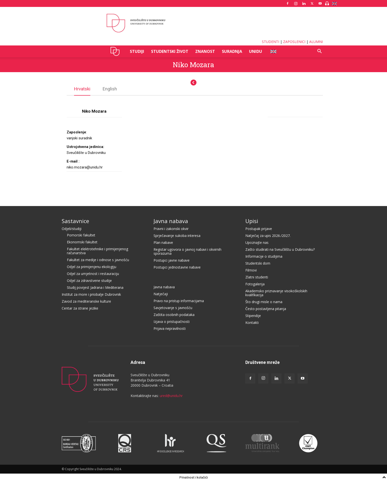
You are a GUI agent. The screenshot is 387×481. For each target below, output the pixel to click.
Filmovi (251, 270)
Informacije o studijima (263, 256)
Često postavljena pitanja (265, 308)
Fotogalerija (255, 283)
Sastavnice (75, 220)
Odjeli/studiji (71, 228)
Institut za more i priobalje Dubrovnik (91, 294)
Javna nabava (171, 220)
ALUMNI (316, 41)
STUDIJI (137, 51)
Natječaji (161, 293)
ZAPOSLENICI (294, 41)
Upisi (251, 220)
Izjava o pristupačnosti (172, 321)
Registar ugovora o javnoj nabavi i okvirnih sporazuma (187, 251)
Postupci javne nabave (172, 260)
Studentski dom (257, 263)
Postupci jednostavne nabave (177, 267)
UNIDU (116, 51)
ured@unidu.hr (171, 395)
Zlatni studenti (256, 276)
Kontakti (252, 322)
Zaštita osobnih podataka (174, 314)
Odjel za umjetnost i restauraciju (93, 273)
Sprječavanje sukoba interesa (177, 235)
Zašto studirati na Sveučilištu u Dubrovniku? (280, 249)
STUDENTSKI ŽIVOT (169, 51)
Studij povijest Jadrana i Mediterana (95, 287)
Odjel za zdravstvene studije (89, 280)
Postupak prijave (258, 228)
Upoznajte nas (257, 242)
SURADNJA (232, 51)
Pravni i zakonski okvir (171, 228)
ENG (273, 51)
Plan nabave (163, 242)
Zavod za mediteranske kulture (86, 301)
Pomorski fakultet (81, 234)
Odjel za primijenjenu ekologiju (91, 266)
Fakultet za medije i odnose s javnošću (98, 259)
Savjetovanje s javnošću (173, 307)
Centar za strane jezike (80, 308)
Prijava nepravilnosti (170, 328)
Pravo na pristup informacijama (179, 300)
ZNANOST (205, 51)
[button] (319, 51)
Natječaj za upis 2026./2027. (267, 235)
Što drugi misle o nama (263, 301)
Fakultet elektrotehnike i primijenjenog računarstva (97, 250)
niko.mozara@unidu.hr (85, 167)
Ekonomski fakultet (82, 241)
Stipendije (253, 315)
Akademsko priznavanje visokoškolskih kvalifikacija (276, 292)
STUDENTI (270, 41)
